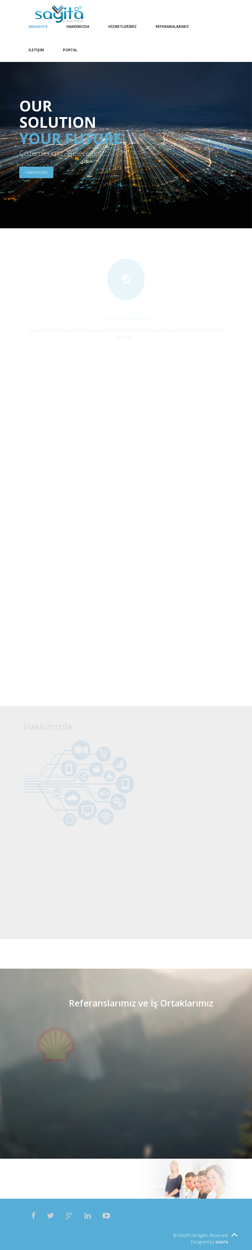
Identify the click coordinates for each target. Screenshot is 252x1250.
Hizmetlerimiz (122, 26)
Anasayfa (37, 26)
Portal (70, 49)
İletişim (36, 49)
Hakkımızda (77, 26)
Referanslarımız (172, 26)
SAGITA (222, 1242)
